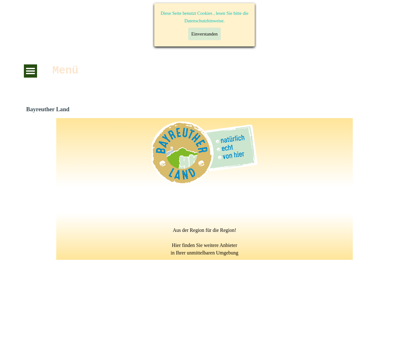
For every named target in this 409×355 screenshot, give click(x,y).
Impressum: (282, 296)
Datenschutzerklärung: (63, 296)
